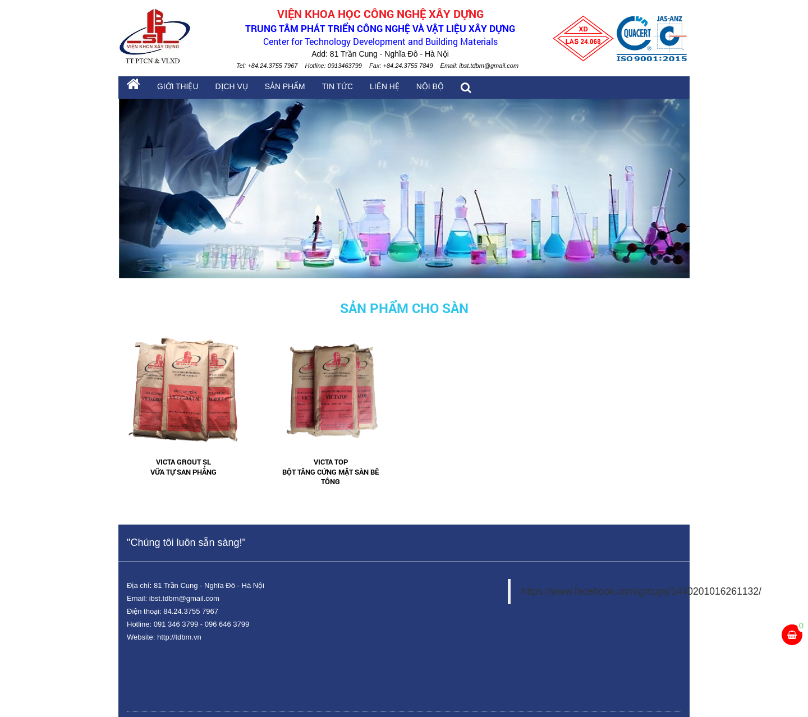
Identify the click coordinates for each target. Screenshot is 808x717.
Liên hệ (374, 88)
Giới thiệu (176, 88)
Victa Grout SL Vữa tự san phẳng (183, 467)
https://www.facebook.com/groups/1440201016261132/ (641, 591)
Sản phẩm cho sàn (404, 308)
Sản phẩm (278, 88)
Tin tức (328, 88)
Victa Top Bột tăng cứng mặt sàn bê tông (330, 472)
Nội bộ (417, 88)
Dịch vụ (227, 88)
